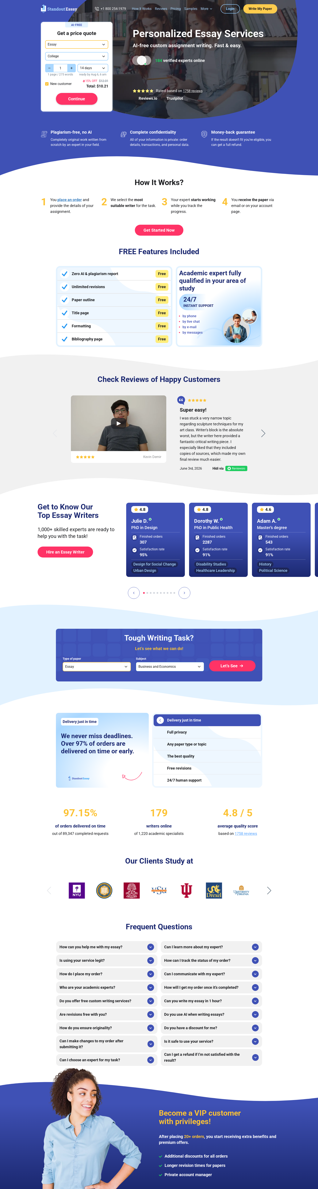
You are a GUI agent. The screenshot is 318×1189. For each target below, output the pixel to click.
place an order (69, 199)
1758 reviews (193, 91)
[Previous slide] (55, 433)
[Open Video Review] (118, 423)
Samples (190, 9)
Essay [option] (69, 667)
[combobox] (76, 44)
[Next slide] (263, 433)
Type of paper (72, 658)
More (204, 9)
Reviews (161, 9)
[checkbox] (47, 84)
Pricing (176, 9)
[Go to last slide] (134, 593)
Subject (141, 658)
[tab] (144, 593)
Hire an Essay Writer (65, 552)
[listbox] (97, 666)
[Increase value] (71, 68)
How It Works (142, 9)
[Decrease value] (49, 68)
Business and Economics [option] (157, 667)
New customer (61, 84)
